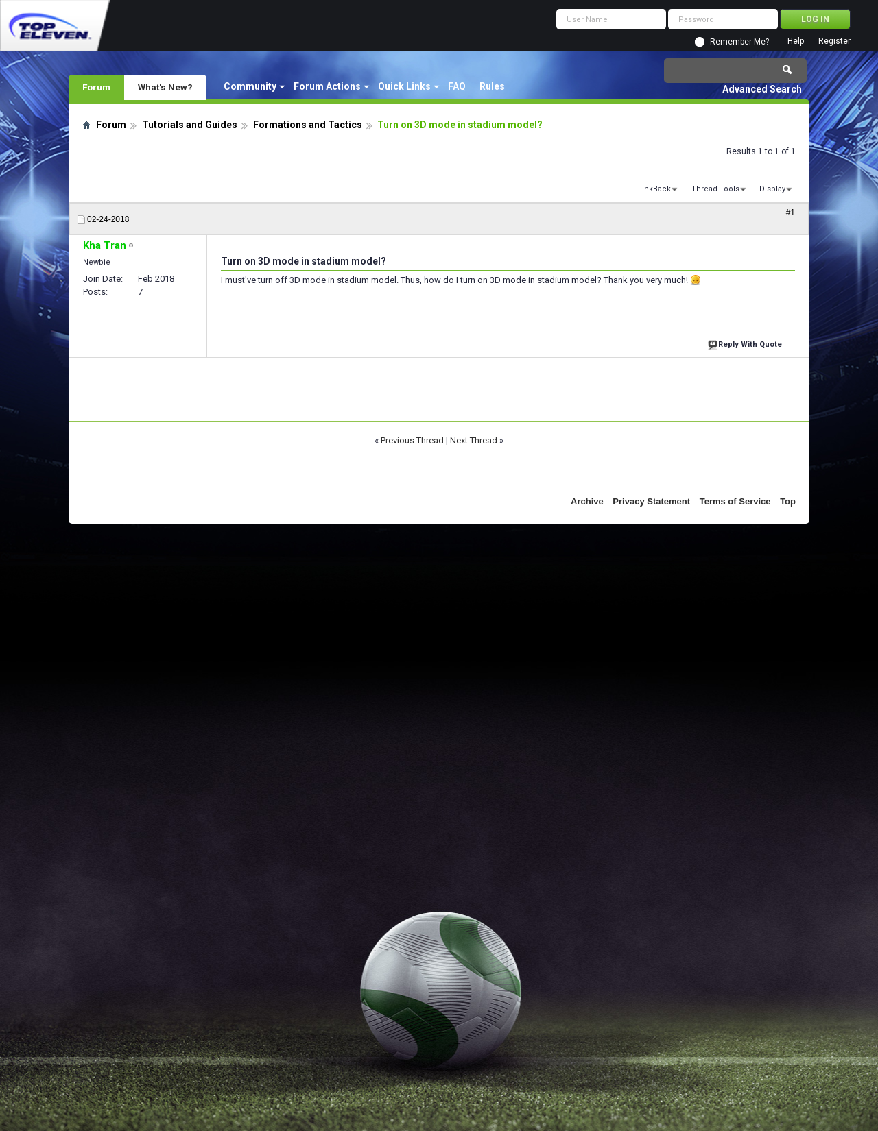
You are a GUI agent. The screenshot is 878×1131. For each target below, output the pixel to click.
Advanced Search (762, 89)
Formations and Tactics (307, 124)
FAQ (457, 86)
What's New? (165, 87)
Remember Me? (739, 42)
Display (772, 188)
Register (834, 41)
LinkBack (654, 188)
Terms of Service (735, 501)
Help (795, 41)
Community (250, 86)
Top (788, 501)
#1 (790, 212)
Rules (492, 86)
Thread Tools (715, 188)
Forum (96, 87)
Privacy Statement (651, 501)
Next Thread (473, 440)
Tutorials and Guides (189, 124)
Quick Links (404, 86)
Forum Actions (327, 86)
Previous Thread (412, 440)
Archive (587, 501)
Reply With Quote (746, 343)
